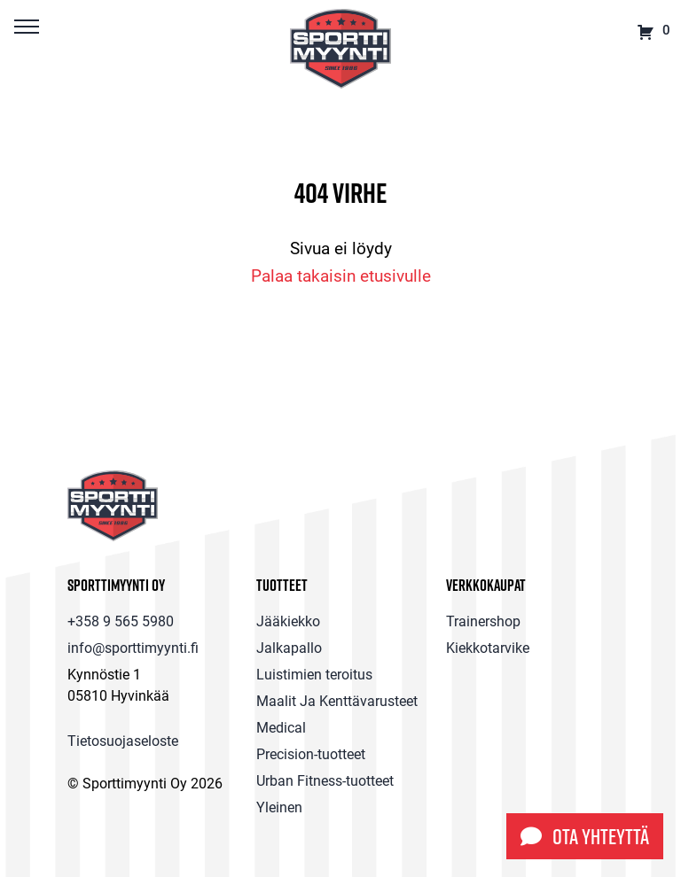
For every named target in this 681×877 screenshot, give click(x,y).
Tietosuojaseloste (122, 740)
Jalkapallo (289, 647)
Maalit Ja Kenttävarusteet (337, 700)
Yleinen (279, 806)
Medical (281, 727)
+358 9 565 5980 (120, 620)
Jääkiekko (288, 620)
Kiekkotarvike (487, 647)
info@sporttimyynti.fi (133, 647)
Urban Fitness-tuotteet (325, 780)
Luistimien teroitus (314, 673)
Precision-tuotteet (310, 753)
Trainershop (483, 620)
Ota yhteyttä (585, 836)
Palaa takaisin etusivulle (341, 275)
